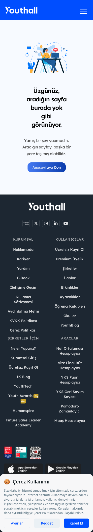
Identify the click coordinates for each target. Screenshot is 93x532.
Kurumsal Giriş (23, 358)
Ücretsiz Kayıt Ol (69, 249)
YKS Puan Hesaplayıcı (70, 380)
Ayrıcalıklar (70, 297)
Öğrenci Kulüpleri (70, 306)
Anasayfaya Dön (46, 167)
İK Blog (23, 377)
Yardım (23, 268)
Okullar (69, 316)
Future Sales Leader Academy (23, 422)
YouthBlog (70, 325)
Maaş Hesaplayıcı (69, 420)
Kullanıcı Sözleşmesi (23, 299)
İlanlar (70, 278)
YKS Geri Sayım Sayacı (70, 394)
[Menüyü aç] (83, 11)
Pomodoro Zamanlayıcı (70, 408)
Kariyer (23, 259)
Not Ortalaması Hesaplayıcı (69, 351)
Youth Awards (23, 398)
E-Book (23, 278)
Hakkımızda (23, 249)
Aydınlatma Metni (23, 311)
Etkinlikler (69, 287)
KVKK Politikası (23, 321)
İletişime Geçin (23, 287)
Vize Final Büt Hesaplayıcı (70, 365)
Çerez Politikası (23, 330)
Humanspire (23, 410)
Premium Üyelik (69, 259)
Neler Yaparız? (23, 348)
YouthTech (23, 386)
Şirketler (69, 268)
